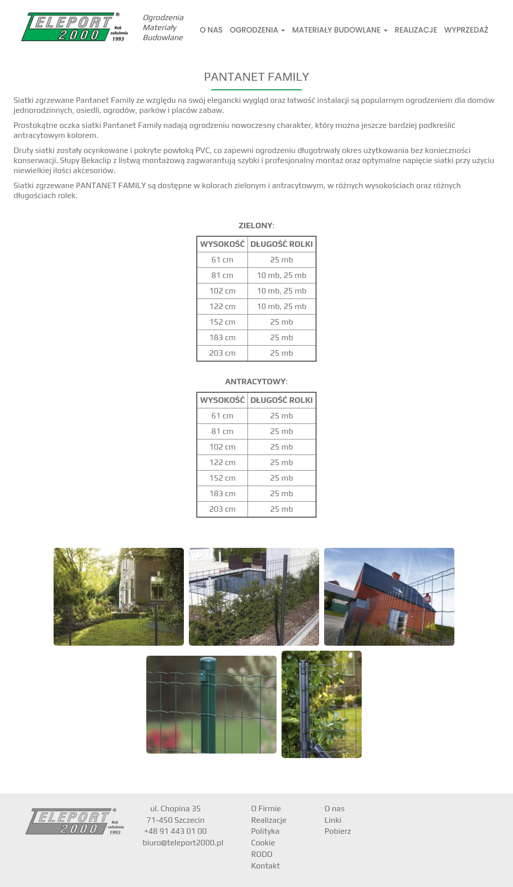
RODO (262, 854)
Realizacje (416, 30)
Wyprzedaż (466, 30)
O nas (211, 30)
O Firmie (266, 808)
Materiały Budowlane (339, 30)
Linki (333, 820)
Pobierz (338, 831)
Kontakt (265, 865)
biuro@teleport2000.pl (183, 842)
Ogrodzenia (258, 30)
